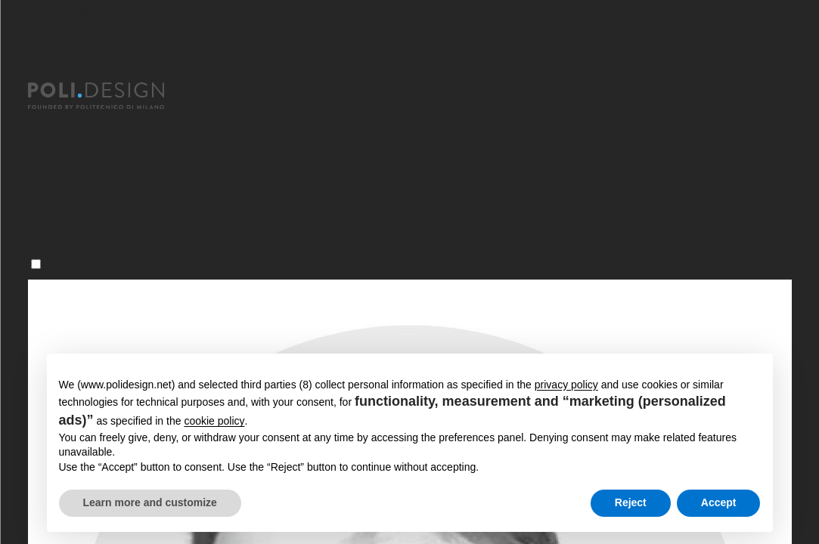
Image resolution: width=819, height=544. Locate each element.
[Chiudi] (37, 73)
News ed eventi (74, 206)
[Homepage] (109, 96)
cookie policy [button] (214, 421)
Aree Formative (73, 185)
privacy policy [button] (566, 385)
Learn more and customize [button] (150, 502)
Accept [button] (719, 502)
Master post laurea (86, 124)
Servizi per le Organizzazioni (112, 165)
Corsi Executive (74, 144)
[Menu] (36, 264)
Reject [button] (631, 502)
